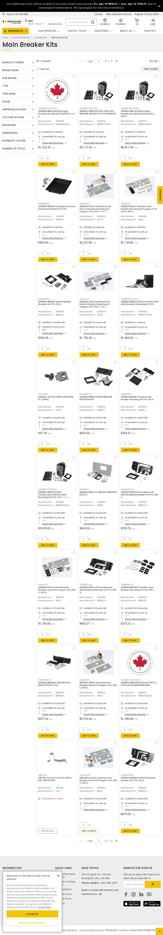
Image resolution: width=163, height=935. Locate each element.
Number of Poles (13, 148)
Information (11, 868)
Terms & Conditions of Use (91, 930)
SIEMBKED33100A (130, 299)
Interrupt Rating (14, 140)
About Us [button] (126, 30)
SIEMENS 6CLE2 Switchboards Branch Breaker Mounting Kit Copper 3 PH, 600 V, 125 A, (95, 304)
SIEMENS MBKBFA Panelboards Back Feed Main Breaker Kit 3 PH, (56, 207)
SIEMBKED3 (44, 299)
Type (5, 86)
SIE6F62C (43, 584)
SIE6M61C (85, 680)
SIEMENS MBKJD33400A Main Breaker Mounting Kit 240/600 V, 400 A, (138, 114)
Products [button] (15, 31)
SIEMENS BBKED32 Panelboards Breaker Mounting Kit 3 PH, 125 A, (138, 588)
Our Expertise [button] (47, 30)
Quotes (99, 14)
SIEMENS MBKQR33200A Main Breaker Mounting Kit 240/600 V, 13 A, (56, 114)
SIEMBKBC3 (86, 394)
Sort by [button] (153, 60)
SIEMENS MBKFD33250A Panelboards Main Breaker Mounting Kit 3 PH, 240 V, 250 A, (54, 495)
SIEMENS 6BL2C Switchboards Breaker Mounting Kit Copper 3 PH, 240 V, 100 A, (139, 209)
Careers (60, 903)
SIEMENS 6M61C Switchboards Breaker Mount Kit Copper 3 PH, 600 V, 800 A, (98, 685)
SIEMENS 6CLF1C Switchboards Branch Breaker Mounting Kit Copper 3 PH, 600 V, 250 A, (95, 209)
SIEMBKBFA (44, 203)
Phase (6, 101)
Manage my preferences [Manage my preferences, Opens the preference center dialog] (32, 922)
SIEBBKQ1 (84, 489)
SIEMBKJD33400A (130, 108)
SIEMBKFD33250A (47, 489)
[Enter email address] (134, 884)
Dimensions (10, 133)
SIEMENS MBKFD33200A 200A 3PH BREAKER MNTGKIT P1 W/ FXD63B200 (98, 112)
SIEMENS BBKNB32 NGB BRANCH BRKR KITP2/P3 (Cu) (54, 684)
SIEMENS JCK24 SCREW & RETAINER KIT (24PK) (56, 398)
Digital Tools (77, 30)
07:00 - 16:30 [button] (34, 24)
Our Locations (63, 889)
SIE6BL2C (126, 203)
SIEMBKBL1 (126, 394)
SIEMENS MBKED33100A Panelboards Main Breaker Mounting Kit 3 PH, (140, 303)
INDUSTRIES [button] (101, 30)
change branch (55, 24)
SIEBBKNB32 (44, 680)
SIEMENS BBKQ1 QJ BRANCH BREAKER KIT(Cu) (98, 493)
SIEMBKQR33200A (47, 108)
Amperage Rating (14, 109)
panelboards (41, 37)
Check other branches (52, 142)
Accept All (32, 913)
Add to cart (48, 164)
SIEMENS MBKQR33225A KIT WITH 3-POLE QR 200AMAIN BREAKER (139, 684)
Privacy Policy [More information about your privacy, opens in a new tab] (43, 907)
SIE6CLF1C (85, 203)
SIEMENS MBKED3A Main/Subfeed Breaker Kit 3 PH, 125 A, (138, 779)
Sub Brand (9, 78)
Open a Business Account (119, 14)
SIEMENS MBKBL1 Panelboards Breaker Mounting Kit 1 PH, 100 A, (137, 398)
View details (47, 831)
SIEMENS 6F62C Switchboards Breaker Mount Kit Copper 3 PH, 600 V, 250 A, (57, 590)
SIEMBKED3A (127, 775)
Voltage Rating (13, 117)
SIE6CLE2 (84, 299)
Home (5, 37)
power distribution (21, 37)
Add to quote (89, 831)
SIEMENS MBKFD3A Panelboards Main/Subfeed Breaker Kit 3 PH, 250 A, (139, 495)
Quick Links (63, 868)
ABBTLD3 (42, 775)
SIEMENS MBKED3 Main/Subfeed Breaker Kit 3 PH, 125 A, (54, 303)
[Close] (58, 875)
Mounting (9, 125)
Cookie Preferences (68, 930)
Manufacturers (13, 62)
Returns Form (63, 894)
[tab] (18, 62)
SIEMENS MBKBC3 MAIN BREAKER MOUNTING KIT (96, 398)
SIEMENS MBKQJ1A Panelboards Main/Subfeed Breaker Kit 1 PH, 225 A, (98, 590)
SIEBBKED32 (127, 584)
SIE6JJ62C (85, 775)
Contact (150, 30)
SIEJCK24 (43, 394)
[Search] (81, 22)
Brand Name (10, 70)
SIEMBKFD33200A (89, 108)
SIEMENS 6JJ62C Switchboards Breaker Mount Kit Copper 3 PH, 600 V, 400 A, (98, 780)
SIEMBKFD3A (127, 489)
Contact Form (63, 898)
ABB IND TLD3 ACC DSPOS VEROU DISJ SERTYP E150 (55, 779)
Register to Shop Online (147, 14)
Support (10, 14)
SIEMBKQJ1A (86, 584)
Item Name (9, 93)
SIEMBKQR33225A (130, 680)
